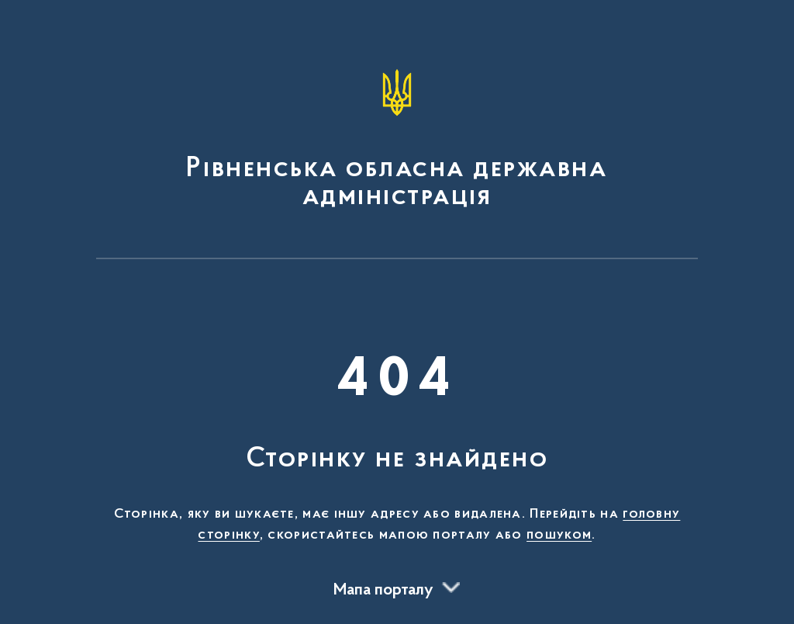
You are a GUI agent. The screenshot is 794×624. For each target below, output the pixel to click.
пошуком (559, 536)
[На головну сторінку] (397, 136)
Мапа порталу (383, 590)
